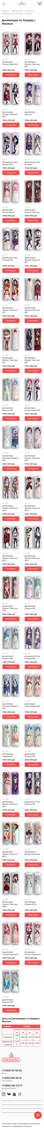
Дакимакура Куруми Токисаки (32, 211)
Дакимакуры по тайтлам (22, 11)
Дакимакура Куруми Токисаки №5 (9, 310)
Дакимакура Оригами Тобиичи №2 (10, 458)
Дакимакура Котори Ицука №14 (33, 953)
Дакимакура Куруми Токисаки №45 (9, 904)
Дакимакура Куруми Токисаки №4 (32, 260)
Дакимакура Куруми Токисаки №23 (9, 558)
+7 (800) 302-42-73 (12, 1085)
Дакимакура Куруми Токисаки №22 (32, 508)
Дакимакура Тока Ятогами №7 (32, 803)
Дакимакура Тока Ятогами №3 (9, 259)
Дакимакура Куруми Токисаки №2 (32, 64)
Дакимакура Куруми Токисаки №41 (9, 804)
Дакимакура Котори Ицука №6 (32, 705)
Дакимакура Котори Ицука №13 (10, 953)
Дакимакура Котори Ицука (8, 211)
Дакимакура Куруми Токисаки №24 (32, 558)
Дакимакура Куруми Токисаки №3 (9, 114)
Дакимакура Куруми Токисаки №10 (9, 508)
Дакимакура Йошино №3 (7, 409)
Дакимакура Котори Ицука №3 (32, 409)
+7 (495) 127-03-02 (12, 1070)
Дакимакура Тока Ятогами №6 (32, 657)
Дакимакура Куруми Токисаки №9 (32, 458)
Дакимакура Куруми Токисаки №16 (9, 608)
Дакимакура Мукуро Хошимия (32, 853)
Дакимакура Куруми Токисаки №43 (9, 854)
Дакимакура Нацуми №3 (7, 755)
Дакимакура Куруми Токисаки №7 (9, 360)
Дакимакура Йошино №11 (8, 1001)
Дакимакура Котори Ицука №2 (10, 63)
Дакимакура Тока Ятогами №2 (9, 163)
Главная (5, 11)
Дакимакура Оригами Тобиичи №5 (10, 706)
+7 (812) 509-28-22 (12, 1078)
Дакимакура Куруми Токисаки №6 (32, 310)
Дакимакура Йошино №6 (7, 657)
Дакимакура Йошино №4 (30, 607)
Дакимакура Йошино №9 (30, 755)
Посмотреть (11, 75)
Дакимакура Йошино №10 (30, 903)
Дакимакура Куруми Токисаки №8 (32, 360)
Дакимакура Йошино (30, 113)
